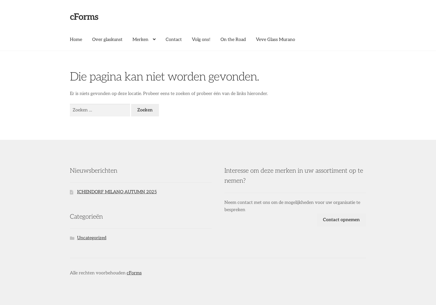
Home (76, 39)
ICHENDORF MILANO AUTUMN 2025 (117, 192)
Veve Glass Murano (275, 39)
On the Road (233, 39)
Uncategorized (91, 238)
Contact (174, 39)
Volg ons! (201, 39)
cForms (84, 17)
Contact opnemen (341, 220)
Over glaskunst (107, 39)
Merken (140, 39)
